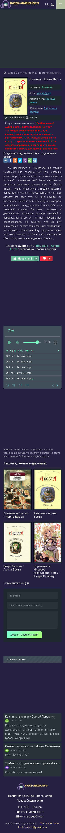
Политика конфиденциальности (30, 796)
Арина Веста (44, 93)
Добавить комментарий (24, 634)
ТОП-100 (23, 807)
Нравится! (26, 259)
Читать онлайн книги (29, 811)
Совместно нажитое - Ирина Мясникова (32, 746)
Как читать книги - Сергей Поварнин (30, 716)
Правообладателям (30, 800)
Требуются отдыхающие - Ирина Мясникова (32, 763)
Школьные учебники (30, 816)
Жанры (37, 807)
